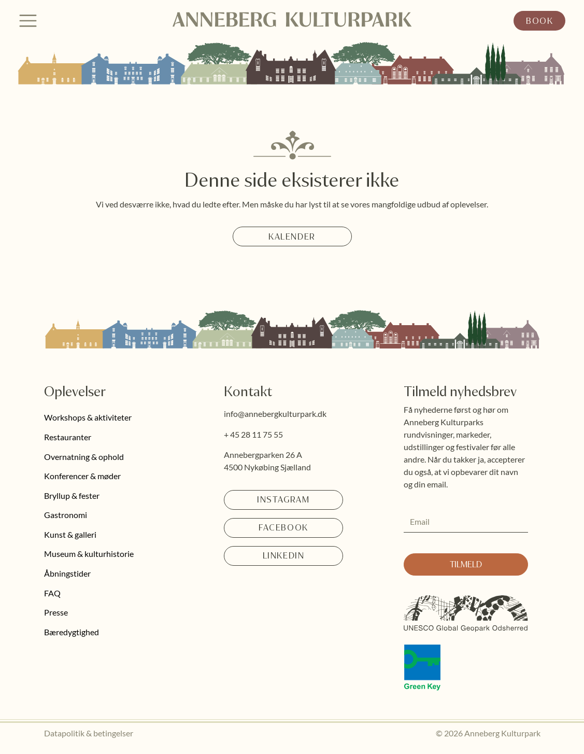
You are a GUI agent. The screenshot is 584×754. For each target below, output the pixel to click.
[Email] (462, 521)
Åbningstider (67, 573)
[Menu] (28, 21)
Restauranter (67, 437)
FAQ (52, 593)
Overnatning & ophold (84, 457)
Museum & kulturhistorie (89, 553)
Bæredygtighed (71, 632)
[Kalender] (292, 236)
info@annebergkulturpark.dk (275, 413)
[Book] (539, 21)
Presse (56, 612)
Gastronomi (65, 515)
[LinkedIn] (283, 556)
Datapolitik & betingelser (88, 733)
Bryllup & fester (71, 495)
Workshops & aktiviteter (88, 417)
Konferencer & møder (82, 476)
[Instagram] (283, 500)
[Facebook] (283, 528)
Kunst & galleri (70, 534)
